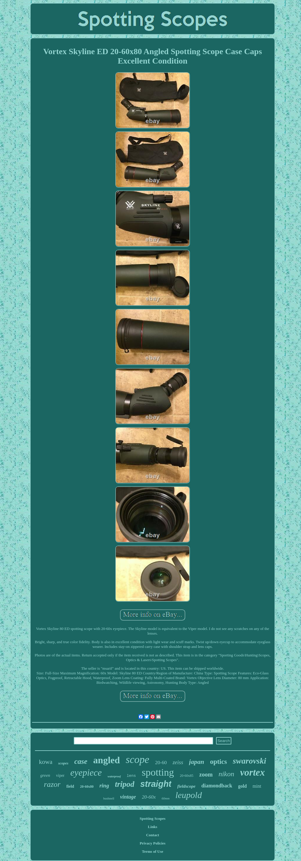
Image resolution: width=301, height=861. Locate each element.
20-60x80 (86, 786)
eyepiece (86, 772)
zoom (206, 774)
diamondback (216, 786)
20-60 (161, 762)
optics (218, 761)
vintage (128, 797)
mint (256, 786)
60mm (166, 798)
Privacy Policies (152, 843)
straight (155, 784)
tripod (124, 784)
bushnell (108, 798)
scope (137, 759)
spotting (158, 772)
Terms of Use (152, 851)
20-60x (149, 797)
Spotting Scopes (152, 818)
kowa (46, 761)
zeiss (178, 762)
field (70, 786)
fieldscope (186, 786)
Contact (152, 835)
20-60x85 (186, 776)
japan (196, 761)
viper (60, 775)
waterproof (114, 776)
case (80, 761)
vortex (252, 772)
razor (52, 784)
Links (152, 826)
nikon (226, 774)
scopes (63, 763)
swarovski (249, 760)
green (45, 775)
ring (104, 785)
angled (106, 760)
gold (242, 786)
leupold (188, 795)
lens (131, 776)
